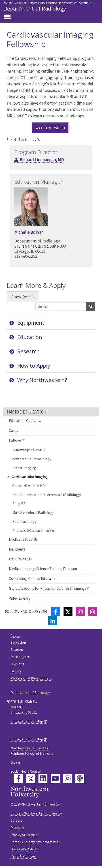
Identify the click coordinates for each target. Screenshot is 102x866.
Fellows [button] (15, 440)
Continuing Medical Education (33, 578)
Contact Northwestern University (36, 813)
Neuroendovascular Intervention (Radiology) (46, 494)
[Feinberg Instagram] (67, 778)
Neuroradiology (24, 521)
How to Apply (29, 365)
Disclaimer (19, 827)
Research (24, 351)
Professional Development (31, 678)
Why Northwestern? (38, 380)
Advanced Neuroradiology (31, 459)
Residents (17, 549)
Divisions (17, 664)
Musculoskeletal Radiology (32, 512)
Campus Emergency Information (36, 842)
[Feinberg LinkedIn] (42, 778)
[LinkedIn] (52, 620)
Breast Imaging (24, 467)
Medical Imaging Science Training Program (43, 568)
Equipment (27, 322)
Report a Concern (24, 856)
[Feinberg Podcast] (79, 778)
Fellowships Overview (28, 450)
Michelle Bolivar (28, 232)
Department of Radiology (34, 8)
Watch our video (50, 128)
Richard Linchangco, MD (42, 159)
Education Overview (25, 420)
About (15, 635)
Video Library (19, 598)
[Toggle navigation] (7, 17)
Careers (16, 820)
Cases (13, 430)
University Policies (25, 849)
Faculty (16, 671)
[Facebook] (55, 611)
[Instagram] (80, 611)
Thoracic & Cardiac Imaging (33, 530)
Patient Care (20, 656)
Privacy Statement (25, 834)
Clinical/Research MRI (29, 485)
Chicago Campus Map (27, 721)
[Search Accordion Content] (60, 306)
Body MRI (19, 503)
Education (25, 337)
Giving (15, 762)
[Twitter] (68, 611)
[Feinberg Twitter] (30, 778)
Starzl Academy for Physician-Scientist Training (47, 588)
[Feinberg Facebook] (18, 778)
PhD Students (20, 559)
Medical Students (23, 539)
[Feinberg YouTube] (55, 778)
